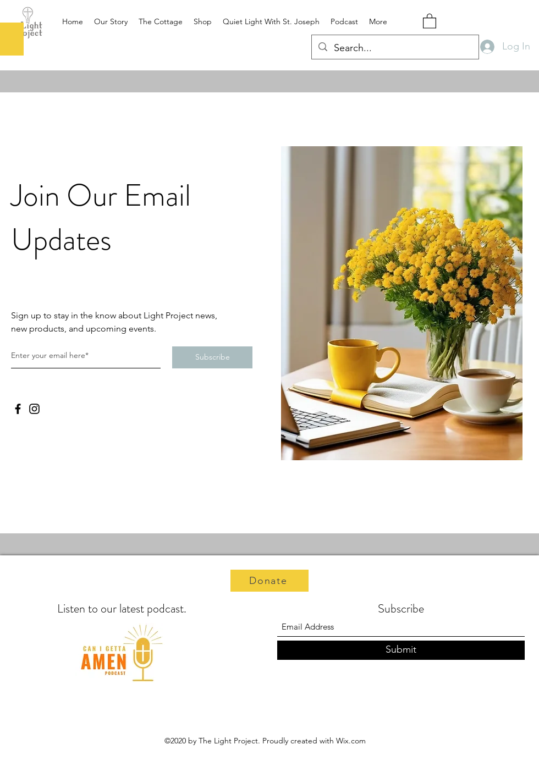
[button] (429, 21)
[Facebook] (18, 409)
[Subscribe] (212, 357)
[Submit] (401, 650)
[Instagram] (34, 409)
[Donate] (269, 581)
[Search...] (394, 48)
